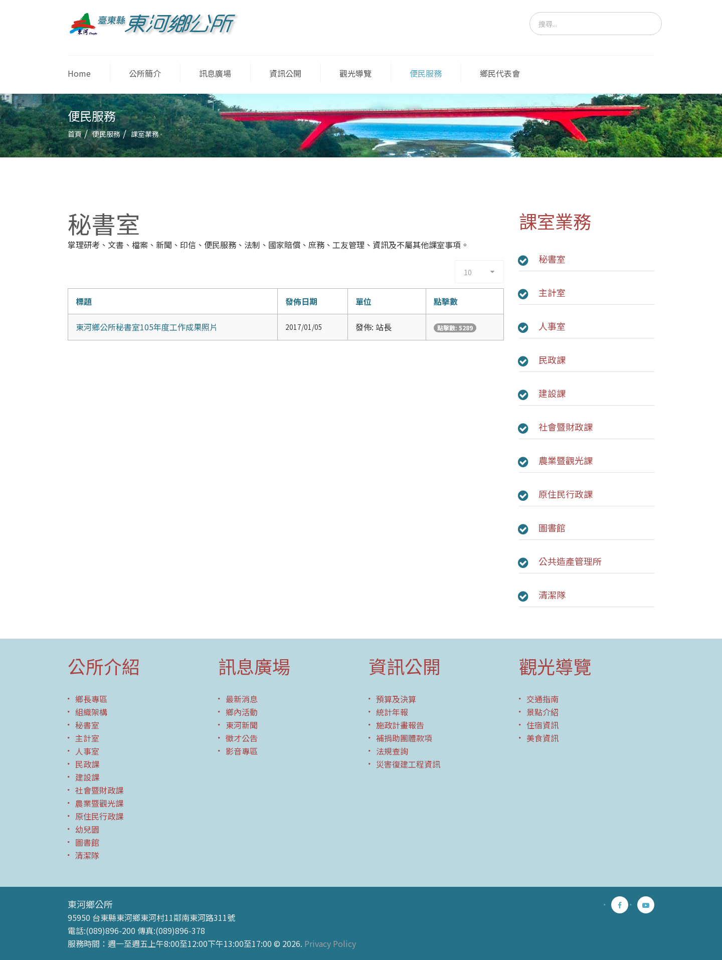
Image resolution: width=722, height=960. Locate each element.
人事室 (552, 325)
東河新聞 (242, 725)
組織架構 (91, 712)
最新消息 (242, 699)
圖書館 (552, 527)
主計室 (552, 292)
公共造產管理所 (570, 560)
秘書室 (552, 258)
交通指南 (542, 699)
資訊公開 (285, 73)
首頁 (75, 134)
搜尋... (529, 12)
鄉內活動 (242, 712)
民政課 (552, 359)
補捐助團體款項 (404, 738)
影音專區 (242, 751)
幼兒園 (87, 829)
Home (79, 73)
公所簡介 (145, 73)
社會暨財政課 (565, 426)
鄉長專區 (91, 699)
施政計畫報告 (400, 725)
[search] (595, 23)
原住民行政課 (565, 493)
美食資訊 (542, 738)
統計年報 (392, 712)
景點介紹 (542, 712)
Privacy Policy (330, 943)
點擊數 (446, 301)
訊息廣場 (215, 73)
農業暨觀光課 (565, 460)
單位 (363, 301)
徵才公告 (242, 738)
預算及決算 (396, 699)
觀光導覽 (355, 73)
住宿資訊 (542, 725)
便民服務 (426, 73)
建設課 (552, 393)
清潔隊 (552, 594)
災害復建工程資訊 (408, 764)
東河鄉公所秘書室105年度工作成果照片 (147, 327)
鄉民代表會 (500, 73)
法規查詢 (392, 751)
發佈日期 (301, 301)
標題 (84, 301)
